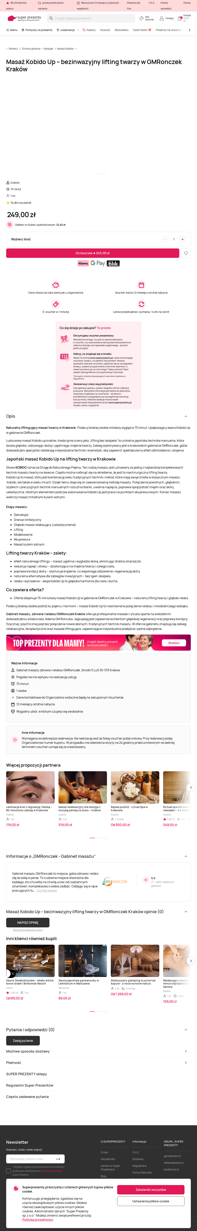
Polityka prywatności (37, 1220)
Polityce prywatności (51, 1171)
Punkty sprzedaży (166, 5)
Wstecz (13, 48)
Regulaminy (139, 1166)
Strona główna (31, 48)
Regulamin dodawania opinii (28, 930)
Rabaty (89, 30)
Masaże (48, 48)
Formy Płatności (142, 1172)
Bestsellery (122, 30)
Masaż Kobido (65, 48)
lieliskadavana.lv (174, 1162)
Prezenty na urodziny (168, 30)
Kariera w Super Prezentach (110, 1167)
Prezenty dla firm (133, 5)
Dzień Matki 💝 (142, 30)
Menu (12, 30)
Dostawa (137, 1159)
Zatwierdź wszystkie (151, 1190)
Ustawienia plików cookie (150, 1201)
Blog (103, 1176)
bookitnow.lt (171, 1169)
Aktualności (108, 1159)
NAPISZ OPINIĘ (27, 922)
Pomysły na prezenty (37, 30)
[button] (190, 787)
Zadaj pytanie (23, 1041)
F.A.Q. (152, 2)
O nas (104, 1152)
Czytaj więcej (47, 890)
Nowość (105, 30)
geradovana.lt (172, 1156)
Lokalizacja (65, 30)
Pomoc (187, 2)
